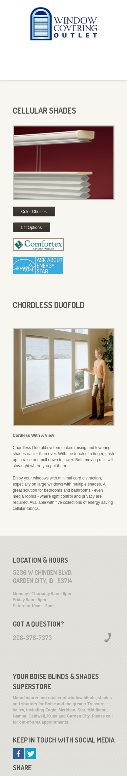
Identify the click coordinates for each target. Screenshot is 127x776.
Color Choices (34, 211)
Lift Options (31, 227)
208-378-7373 (32, 637)
